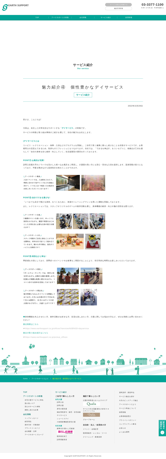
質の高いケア (30, 401)
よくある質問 (124, 429)
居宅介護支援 (62, 406)
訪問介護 (60, 403)
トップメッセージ (31, 416)
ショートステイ (63, 416)
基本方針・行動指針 (32, 422)
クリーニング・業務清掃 (92, 434)
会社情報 (27, 412)
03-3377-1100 (153, 4)
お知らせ (122, 425)
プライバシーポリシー (127, 418)
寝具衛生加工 (62, 434)
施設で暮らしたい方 (91, 394)
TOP (25, 390)
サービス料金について (127, 406)
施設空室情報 (118, 8)
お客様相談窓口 (125, 414)
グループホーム (89, 417)
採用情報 (122, 410)
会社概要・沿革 (31, 429)
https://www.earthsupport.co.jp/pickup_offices (46, 335)
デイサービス (62, 413)
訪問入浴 (60, 400)
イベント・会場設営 (90, 426)
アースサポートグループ (34, 432)
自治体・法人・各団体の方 (94, 422)
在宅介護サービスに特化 (34, 397)
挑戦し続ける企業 (31, 407)
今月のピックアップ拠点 (128, 398)
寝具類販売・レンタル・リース (95, 430)
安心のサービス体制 (32, 404)
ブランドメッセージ (32, 425)
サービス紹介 (61, 390)
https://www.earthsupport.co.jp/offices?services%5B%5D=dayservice (57, 326)
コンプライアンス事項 (127, 422)
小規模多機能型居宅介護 (66, 419)
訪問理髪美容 (62, 437)
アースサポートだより (127, 402)
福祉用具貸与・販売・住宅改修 (69, 409)
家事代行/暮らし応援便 (65, 426)
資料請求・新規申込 (127, 390)
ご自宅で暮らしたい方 (65, 394)
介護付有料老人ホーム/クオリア (95, 398)
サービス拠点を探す (127, 394)
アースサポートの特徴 (32, 394)
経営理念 (28, 419)
